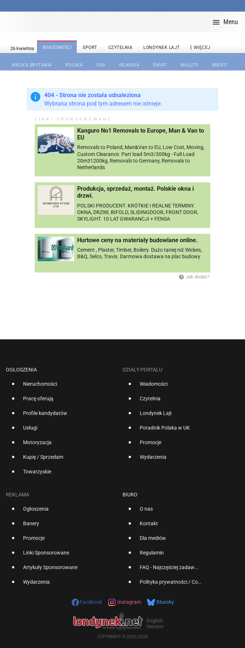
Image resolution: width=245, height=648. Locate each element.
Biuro (129, 495)
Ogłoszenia (21, 370)
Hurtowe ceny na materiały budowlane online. (137, 240)
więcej (199, 47)
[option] (61, 387)
